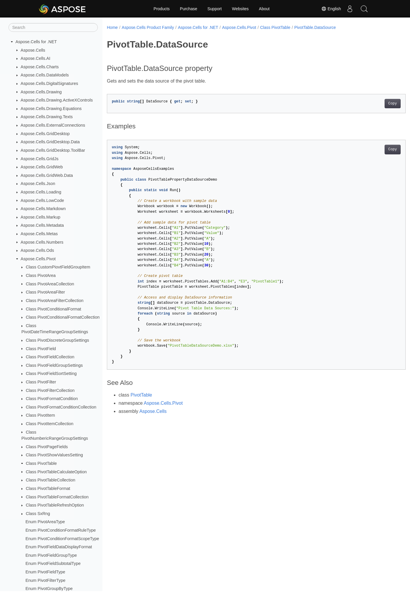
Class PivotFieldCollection (50, 357)
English (331, 8)
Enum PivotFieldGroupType (51, 555)
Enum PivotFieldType (45, 572)
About (264, 8)
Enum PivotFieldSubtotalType (53, 563)
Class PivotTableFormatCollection (57, 497)
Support (214, 8)
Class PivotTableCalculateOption (56, 471)
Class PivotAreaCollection (50, 284)
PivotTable (141, 394)
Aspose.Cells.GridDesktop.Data (50, 141)
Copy (372, 104)
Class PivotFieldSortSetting (51, 373)
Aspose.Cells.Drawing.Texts (47, 116)
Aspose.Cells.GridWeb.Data (47, 175)
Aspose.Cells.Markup (40, 217)
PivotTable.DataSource (315, 27)
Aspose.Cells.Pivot (38, 258)
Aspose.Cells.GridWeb (42, 167)
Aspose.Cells (33, 50)
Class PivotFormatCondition (52, 398)
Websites (240, 8)
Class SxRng (38, 513)
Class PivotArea (40, 275)
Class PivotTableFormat (48, 488)
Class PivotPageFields (47, 446)
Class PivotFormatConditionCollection (61, 407)
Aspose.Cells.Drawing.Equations (51, 108)
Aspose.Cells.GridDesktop (45, 133)
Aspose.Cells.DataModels (45, 75)
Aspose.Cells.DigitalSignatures (49, 83)
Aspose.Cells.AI (36, 58)
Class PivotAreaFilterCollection (55, 300)
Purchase (188, 8)
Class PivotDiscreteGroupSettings (57, 340)
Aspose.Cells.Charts (40, 66)
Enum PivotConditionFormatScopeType (62, 538)
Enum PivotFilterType (45, 580)
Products (162, 8)
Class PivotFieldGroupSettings (54, 365)
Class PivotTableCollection (50, 480)
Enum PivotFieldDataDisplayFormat (58, 546)
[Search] (53, 27)
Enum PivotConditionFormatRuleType (60, 530)
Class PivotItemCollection (49, 423)
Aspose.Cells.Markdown (43, 208)
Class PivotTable (41, 463)
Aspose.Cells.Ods (37, 250)
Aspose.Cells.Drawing (41, 92)
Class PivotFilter (41, 382)
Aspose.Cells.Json (38, 183)
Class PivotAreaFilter (45, 292)
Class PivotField (41, 348)
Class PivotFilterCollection (50, 390)
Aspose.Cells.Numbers (42, 242)
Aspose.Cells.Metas (39, 233)
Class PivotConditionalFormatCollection (63, 317)
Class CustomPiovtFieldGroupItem (58, 267)
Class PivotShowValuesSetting (54, 455)
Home (112, 27)
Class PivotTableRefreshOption (55, 505)
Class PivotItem (40, 415)
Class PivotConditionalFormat (53, 309)
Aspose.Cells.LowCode (42, 200)
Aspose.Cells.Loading (41, 192)
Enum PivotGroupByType (49, 588)
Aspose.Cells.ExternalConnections (53, 125)
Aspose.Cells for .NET (36, 41)
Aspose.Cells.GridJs (40, 158)
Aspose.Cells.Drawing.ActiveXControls (57, 100)
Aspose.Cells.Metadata (42, 225)
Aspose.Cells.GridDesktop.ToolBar (53, 150)
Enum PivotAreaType (45, 521)
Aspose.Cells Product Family (148, 27)
